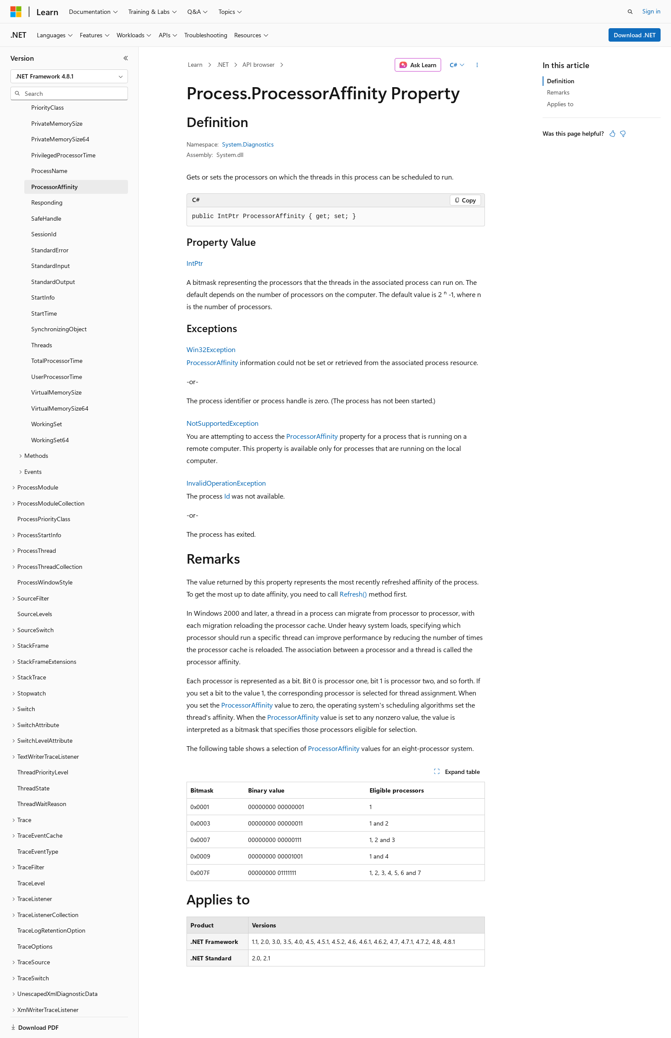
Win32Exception (211, 349)
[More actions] (476, 65)
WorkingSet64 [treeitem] (50, 410)
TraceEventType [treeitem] (37, 821)
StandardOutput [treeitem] (53, 252)
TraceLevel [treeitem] (31, 853)
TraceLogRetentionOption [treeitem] (51, 900)
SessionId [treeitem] (43, 204)
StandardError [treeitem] (50, 220)
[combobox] (69, 76)
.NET (223, 64)
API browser (258, 64)
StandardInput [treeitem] (50, 236)
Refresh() (353, 593)
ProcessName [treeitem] (49, 141)
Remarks (558, 92)
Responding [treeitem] (46, 172)
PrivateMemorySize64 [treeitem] (60, 109)
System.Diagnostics (248, 144)
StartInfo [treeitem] (43, 267)
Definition (560, 81)
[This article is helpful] (612, 133)
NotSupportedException (223, 423)
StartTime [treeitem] (44, 283)
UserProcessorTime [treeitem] (56, 347)
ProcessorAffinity (212, 362)
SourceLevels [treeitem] (34, 584)
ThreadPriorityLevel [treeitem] (42, 742)
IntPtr (195, 263)
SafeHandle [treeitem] (46, 188)
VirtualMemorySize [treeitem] (56, 362)
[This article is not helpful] (623, 133)
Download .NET (635, 35)
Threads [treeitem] (41, 315)
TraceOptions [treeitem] (34, 916)
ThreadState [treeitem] (33, 758)
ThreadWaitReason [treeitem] (41, 774)
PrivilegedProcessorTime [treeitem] (63, 125)
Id (227, 495)
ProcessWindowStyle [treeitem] (44, 552)
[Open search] (630, 12)
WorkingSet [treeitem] (46, 394)
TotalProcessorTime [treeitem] (56, 330)
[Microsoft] (16, 11)
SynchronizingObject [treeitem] (59, 299)
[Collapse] (126, 58)
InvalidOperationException (226, 482)
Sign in (651, 11)
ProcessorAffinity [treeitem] (54, 157)
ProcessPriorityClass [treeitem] (43, 489)
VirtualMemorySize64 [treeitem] (59, 378)
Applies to (560, 104)
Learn (195, 64)
